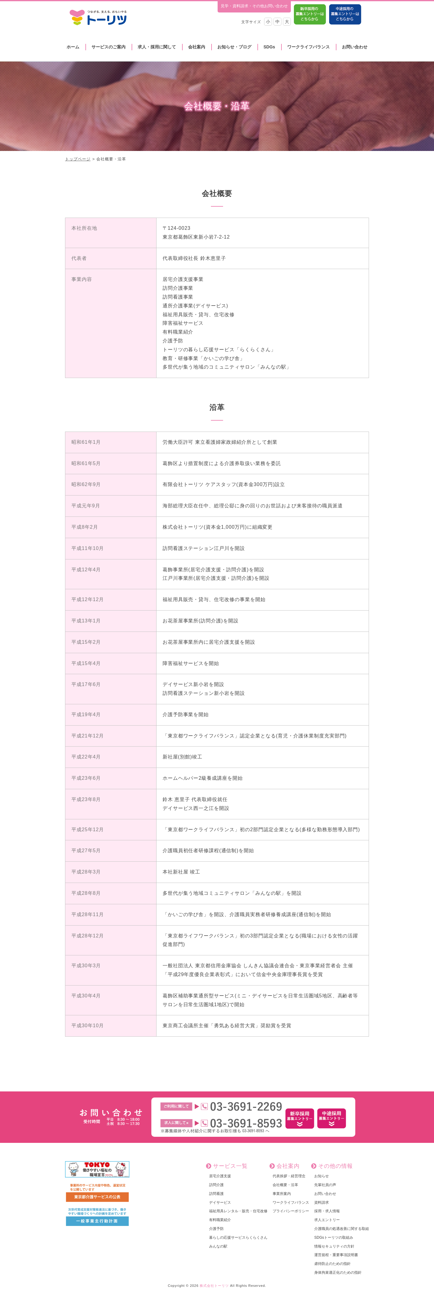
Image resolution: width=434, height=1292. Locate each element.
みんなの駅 (218, 1246)
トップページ (78, 159)
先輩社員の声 (325, 1185)
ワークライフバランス (308, 46)
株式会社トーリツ (214, 1285)
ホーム (73, 46)
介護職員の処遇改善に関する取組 (341, 1229)
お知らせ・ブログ (234, 46)
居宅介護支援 (220, 1176)
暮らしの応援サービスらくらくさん (238, 1237)
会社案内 (196, 46)
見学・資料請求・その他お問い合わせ (254, 6)
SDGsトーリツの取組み (333, 1237)
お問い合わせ (354, 46)
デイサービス (220, 1202)
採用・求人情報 (327, 1211)
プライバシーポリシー (291, 1211)
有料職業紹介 (220, 1220)
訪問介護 (216, 1185)
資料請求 (321, 1202)
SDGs (269, 46)
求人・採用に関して (157, 46)
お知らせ (321, 1176)
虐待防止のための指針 (332, 1264)
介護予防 (216, 1229)
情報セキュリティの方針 (334, 1246)
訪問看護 (216, 1194)
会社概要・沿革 (285, 1185)
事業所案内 (282, 1194)
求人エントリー (327, 1220)
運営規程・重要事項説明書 (336, 1255)
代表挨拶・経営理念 (289, 1176)
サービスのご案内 (108, 46)
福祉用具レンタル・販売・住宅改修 (238, 1211)
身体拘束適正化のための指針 (338, 1272)
